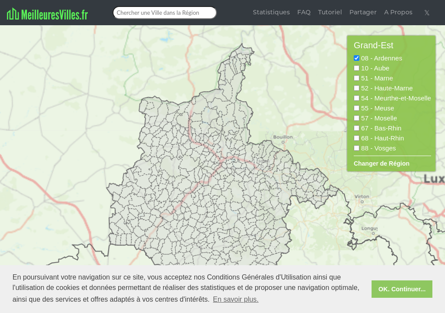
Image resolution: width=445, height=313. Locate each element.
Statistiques (271, 12)
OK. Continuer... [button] (402, 289)
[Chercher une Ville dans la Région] (165, 12)
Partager (363, 12)
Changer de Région (381, 163)
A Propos (398, 12)
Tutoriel (330, 12)
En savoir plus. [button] (236, 299)
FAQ (304, 12)
